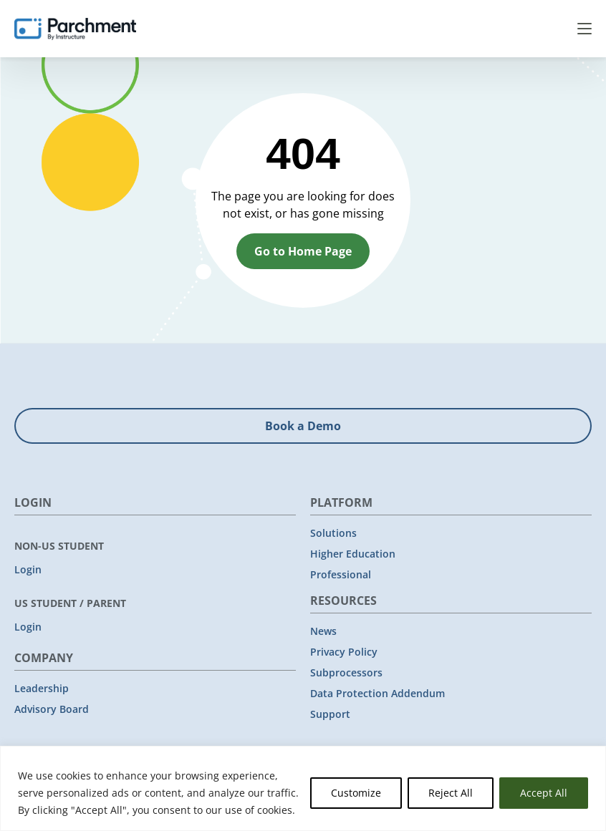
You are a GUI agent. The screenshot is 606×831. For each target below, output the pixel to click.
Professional (340, 574)
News (323, 631)
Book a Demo (303, 426)
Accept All (543, 793)
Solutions (333, 533)
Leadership (41, 688)
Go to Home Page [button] (303, 251)
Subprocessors (346, 672)
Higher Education (352, 553)
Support (330, 714)
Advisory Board (51, 709)
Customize (356, 793)
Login (28, 569)
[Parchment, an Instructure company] (75, 29)
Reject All (450, 793)
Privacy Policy (343, 652)
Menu (584, 28)
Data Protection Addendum (377, 693)
